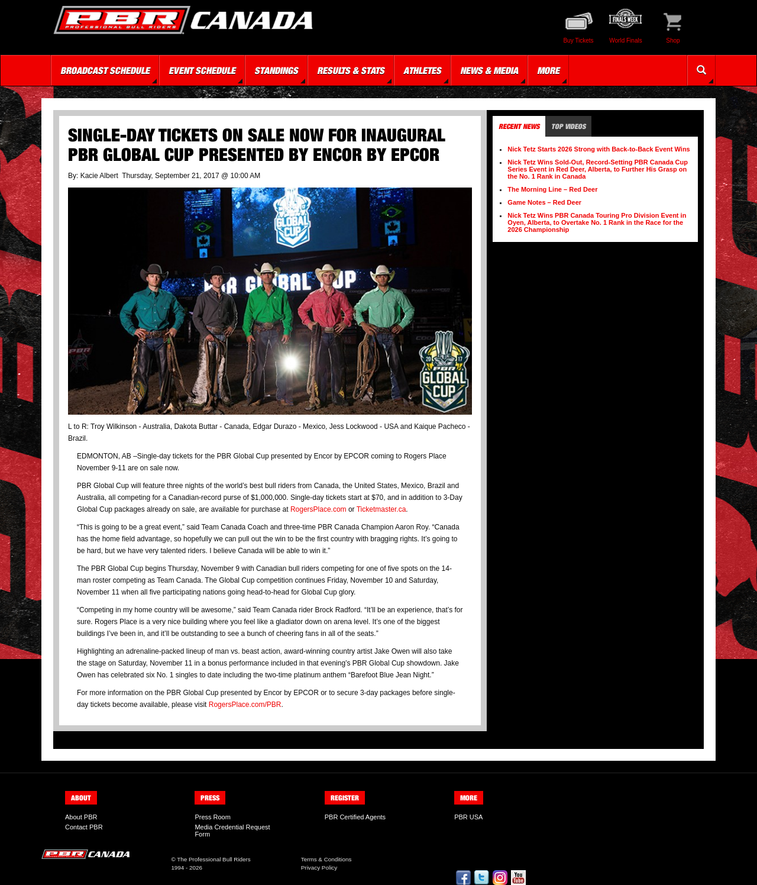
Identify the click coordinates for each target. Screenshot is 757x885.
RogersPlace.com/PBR (245, 704)
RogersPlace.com (318, 509)
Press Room (213, 817)
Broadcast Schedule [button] (105, 70)
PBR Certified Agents (355, 817)
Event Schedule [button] (202, 70)
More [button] (548, 70)
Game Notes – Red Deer (544, 202)
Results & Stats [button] (350, 70)
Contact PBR (84, 827)
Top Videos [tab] (568, 126)
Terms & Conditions (326, 859)
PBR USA (468, 817)
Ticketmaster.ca (381, 509)
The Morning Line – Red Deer (552, 189)
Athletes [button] (422, 70)
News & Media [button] (489, 70)
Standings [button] (276, 70)
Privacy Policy (319, 867)
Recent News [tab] (519, 126)
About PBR (81, 817)
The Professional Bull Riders (214, 859)
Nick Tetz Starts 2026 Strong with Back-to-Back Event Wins (598, 149)
